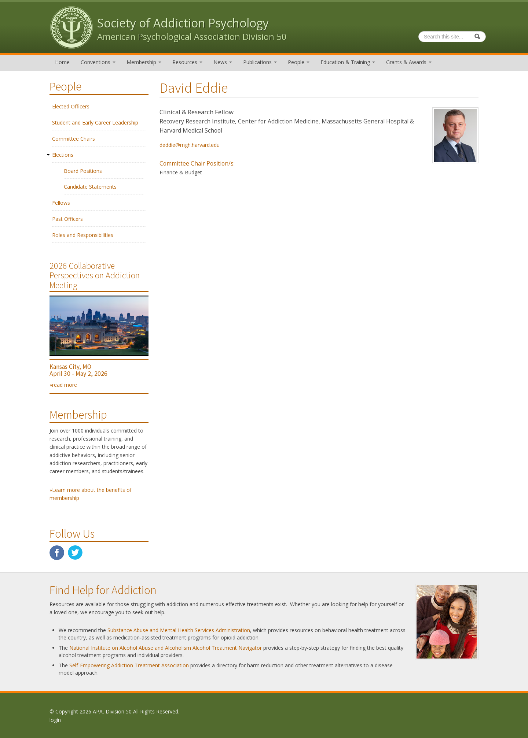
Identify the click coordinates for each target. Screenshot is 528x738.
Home (62, 62)
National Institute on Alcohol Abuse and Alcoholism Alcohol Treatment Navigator (165, 647)
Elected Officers (70, 106)
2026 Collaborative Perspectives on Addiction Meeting (95, 275)
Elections (62, 154)
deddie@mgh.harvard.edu (190, 144)
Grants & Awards (409, 62)
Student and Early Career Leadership (95, 122)
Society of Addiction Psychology (183, 23)
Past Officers (67, 218)
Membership (143, 62)
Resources (187, 62)
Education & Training (347, 62)
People (298, 62)
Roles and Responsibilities (82, 234)
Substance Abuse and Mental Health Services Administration (178, 630)
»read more (63, 384)
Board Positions (83, 170)
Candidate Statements (90, 186)
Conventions (98, 62)
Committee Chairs (73, 138)
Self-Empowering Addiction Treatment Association (129, 665)
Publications (260, 62)
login (55, 719)
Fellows (61, 202)
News (222, 62)
